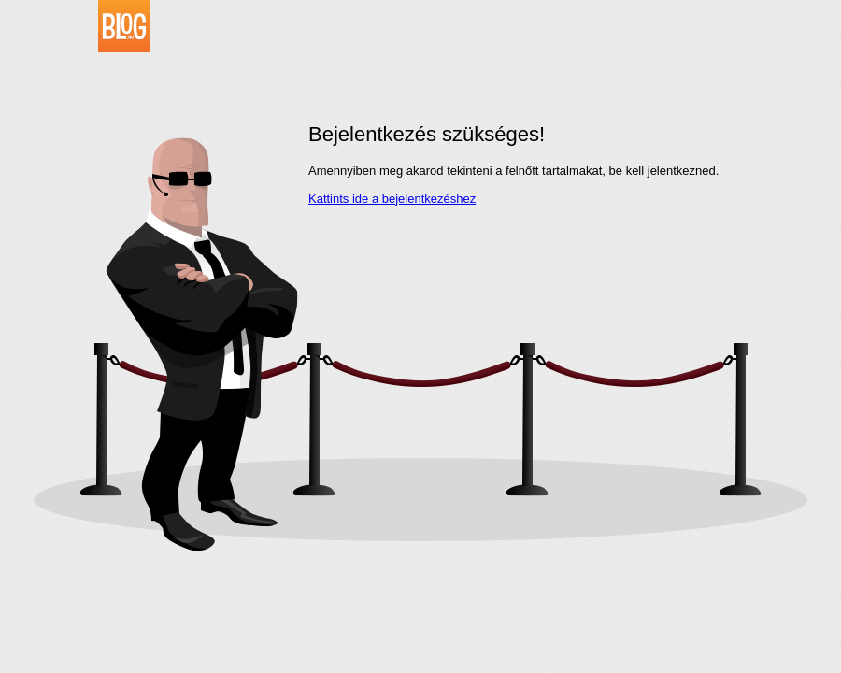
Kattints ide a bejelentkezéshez (392, 199)
